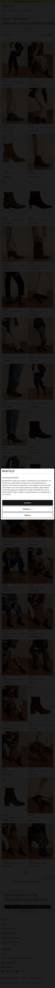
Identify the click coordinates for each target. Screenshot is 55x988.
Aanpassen (27, 509)
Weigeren (27, 515)
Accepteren (27, 502)
